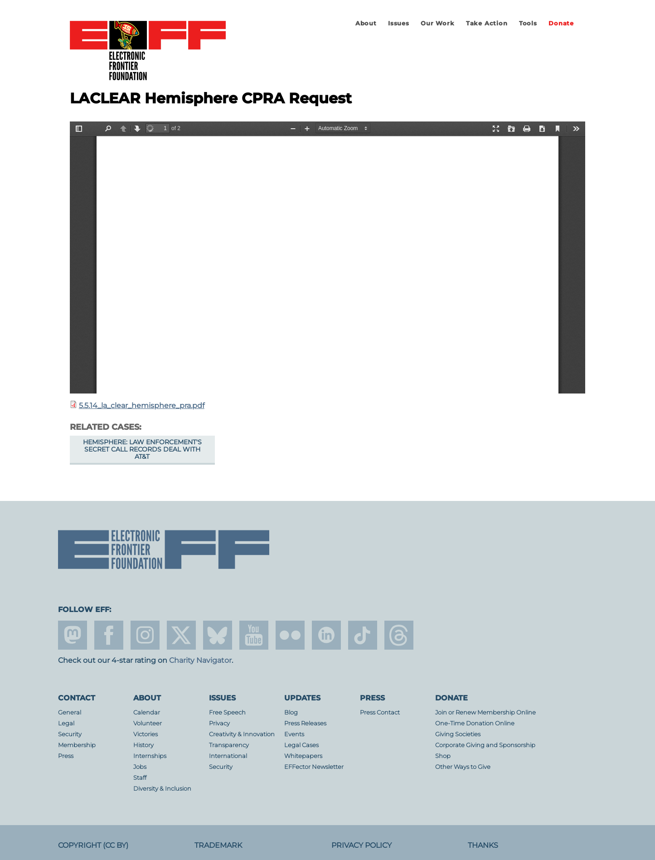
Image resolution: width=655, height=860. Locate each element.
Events (294, 734)
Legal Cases (301, 745)
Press (65, 756)
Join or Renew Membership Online (485, 712)
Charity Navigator (200, 660)
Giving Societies (457, 734)
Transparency (229, 745)
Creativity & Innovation (242, 734)
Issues (398, 23)
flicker (290, 635)
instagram (145, 635)
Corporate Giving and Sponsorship (485, 745)
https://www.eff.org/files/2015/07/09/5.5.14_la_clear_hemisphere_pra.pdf (327, 257)
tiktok (362, 635)
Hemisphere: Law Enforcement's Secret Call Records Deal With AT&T (142, 449)
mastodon (72, 635)
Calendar (146, 712)
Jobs (139, 766)
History (143, 745)
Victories (145, 734)
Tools (528, 23)
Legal (66, 723)
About (366, 23)
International (228, 756)
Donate (561, 23)
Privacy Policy (361, 845)
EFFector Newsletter (314, 766)
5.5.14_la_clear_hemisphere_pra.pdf (141, 405)
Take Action (487, 23)
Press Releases (305, 723)
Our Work (437, 23)
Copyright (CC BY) (93, 845)
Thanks (483, 845)
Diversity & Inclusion (162, 788)
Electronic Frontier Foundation (148, 51)
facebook (108, 635)
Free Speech (227, 712)
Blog (291, 712)
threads (398, 635)
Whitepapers (303, 756)
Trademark (218, 845)
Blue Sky (217, 635)
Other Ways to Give (462, 766)
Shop (443, 756)
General (69, 712)
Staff (139, 777)
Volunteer (147, 723)
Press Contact (380, 712)
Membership (77, 745)
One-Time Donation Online (474, 723)
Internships (149, 756)
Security (70, 734)
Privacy (219, 723)
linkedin (326, 635)
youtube (253, 635)
